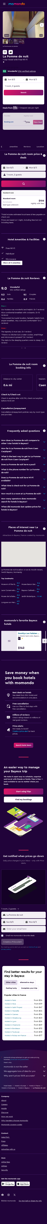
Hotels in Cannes (11, 1014)
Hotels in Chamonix (12, 1025)
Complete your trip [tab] (29, 988)
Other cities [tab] (11, 982)
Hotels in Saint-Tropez (13, 1007)
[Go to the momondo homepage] (17, 4)
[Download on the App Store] (23, 1184)
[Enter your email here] (26, 929)
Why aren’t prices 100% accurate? (25, 1075)
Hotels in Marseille (12, 1011)
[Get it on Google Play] (8, 1184)
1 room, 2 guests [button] (12, 86)
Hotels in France (34, 1085)
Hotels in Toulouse (12, 1032)
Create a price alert (20, 731)
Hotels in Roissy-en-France (15, 1035)
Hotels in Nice (10, 1004)
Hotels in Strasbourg (13, 1018)
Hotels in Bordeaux (12, 1028)
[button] (4, 4)
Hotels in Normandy (8, 1088)
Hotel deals (8, 1085)
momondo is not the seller (25, 1066)
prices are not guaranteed (19, 1059)
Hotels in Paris (10, 1000)
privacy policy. (6, 949)
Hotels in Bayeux (24, 1088)
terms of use (33, 947)
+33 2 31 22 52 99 (10, 68)
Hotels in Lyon (10, 1021)
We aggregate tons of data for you (25, 1071)
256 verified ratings (27, 71)
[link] (23, 745)
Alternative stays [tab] (27, 982)
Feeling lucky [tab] (11, 988)
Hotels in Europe (20, 1085)
